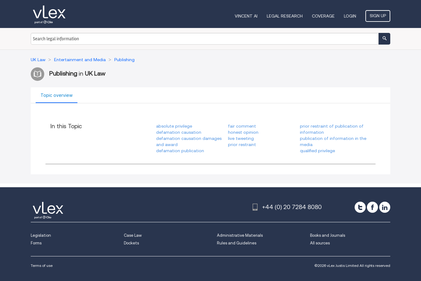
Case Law (133, 235)
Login (350, 16)
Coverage (323, 16)
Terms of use (42, 265)
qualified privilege (317, 150)
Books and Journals (327, 235)
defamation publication (180, 150)
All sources (320, 243)
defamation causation (178, 132)
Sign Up (378, 15)
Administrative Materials (240, 235)
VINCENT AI (246, 16)
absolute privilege (174, 126)
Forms (36, 243)
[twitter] (360, 207)
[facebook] (372, 207)
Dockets (131, 243)
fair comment (242, 126)
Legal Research (285, 16)
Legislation (41, 235)
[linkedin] (384, 207)
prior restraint (242, 144)
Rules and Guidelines (236, 243)
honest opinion (243, 132)
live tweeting (241, 138)
